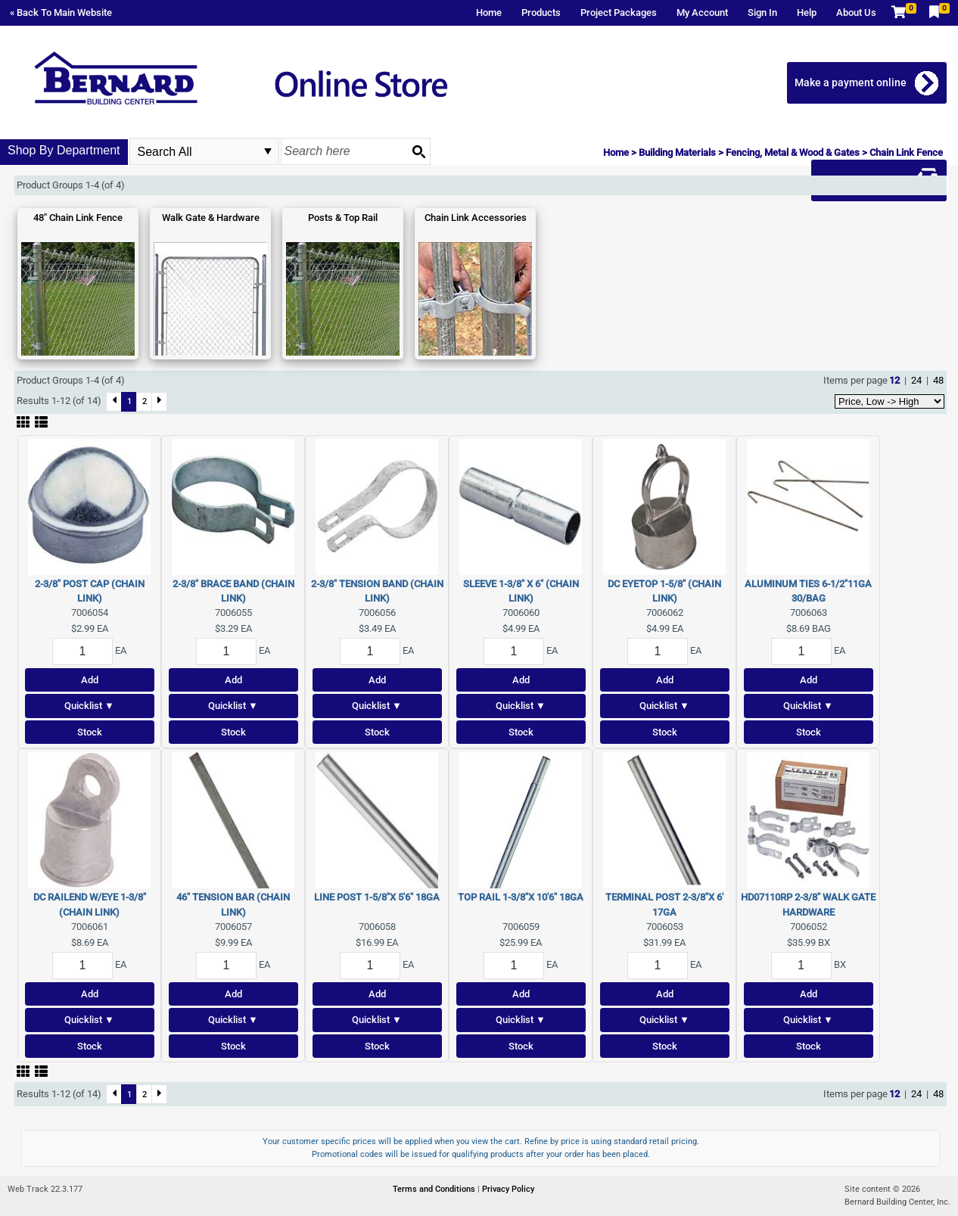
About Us (856, 12)
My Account (702, 12)
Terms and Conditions (435, 1189)
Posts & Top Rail (343, 217)
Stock (89, 732)
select (267, 151)
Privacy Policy (508, 1189)
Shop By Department (64, 150)
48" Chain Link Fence (78, 217)
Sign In (762, 12)
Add (89, 680)
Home (489, 12)
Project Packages (618, 12)
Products (541, 12)
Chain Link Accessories (476, 217)
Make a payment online (851, 82)
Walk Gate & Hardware (211, 217)
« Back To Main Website (61, 12)
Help (806, 12)
